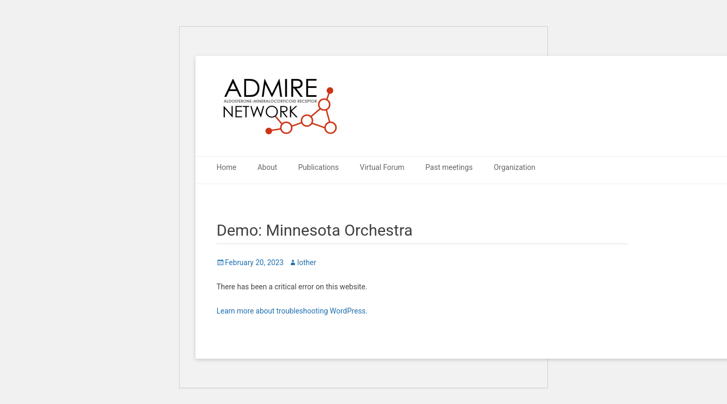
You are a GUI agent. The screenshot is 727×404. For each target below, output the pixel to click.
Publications (318, 167)
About (267, 167)
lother (306, 262)
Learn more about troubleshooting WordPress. (292, 311)
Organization (514, 167)
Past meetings (449, 167)
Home (227, 167)
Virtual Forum (382, 167)
